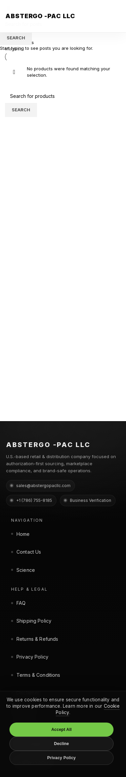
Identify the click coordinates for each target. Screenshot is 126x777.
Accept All (61, 729)
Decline (61, 743)
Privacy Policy (61, 757)
